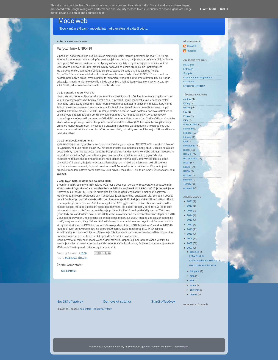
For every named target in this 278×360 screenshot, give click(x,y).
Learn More (208, 9)
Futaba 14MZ (190, 124)
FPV (185, 120)
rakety (186, 150)
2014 (190, 215)
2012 (190, 224)
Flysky (186, 116)
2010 (190, 234)
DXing (186, 103)
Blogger (184, 346)
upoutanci (188, 188)
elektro (187, 107)
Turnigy (187, 184)
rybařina (187, 179)
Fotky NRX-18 (196, 256)
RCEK (186, 167)
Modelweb (72, 20)
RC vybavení (190, 158)
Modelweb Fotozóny (194, 85)
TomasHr (191, 46)
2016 (190, 210)
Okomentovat (68, 271)
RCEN (186, 171)
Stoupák (187, 73)
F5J (185, 111)
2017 (190, 206)
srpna (193, 285)
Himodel (187, 133)
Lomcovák (188, 81)
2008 (190, 243)
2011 (190, 229)
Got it (224, 9)
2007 (190, 247)
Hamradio (188, 128)
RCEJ (186, 162)
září (192, 280)
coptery (187, 99)
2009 (190, 238)
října (192, 275)
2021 (190, 201)
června (194, 294)
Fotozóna (188, 69)
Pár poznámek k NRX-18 (202, 265)
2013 (190, 220)
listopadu (195, 271)
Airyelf (146, 346)
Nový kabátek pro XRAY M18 (204, 260)
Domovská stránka (117, 301)
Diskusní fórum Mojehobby (197, 77)
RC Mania (188, 64)
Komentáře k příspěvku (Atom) (96, 309)
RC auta (82, 258)
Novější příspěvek (70, 301)
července (195, 289)
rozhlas (187, 175)
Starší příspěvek (163, 301)
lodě (185, 141)
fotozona (191, 50)
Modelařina (71, 258)
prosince (195, 252)
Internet (187, 137)
